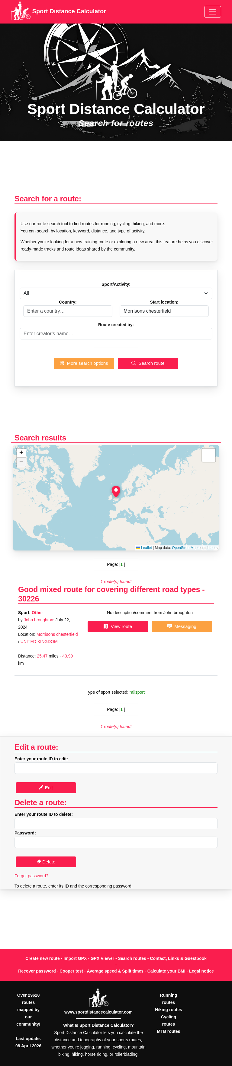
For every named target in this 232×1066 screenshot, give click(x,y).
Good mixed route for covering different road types (109, 589)
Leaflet (144, 548)
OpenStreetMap (185, 548)
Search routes (132, 958)
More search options (84, 363)
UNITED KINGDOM (39, 641)
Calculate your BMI (166, 971)
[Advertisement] (116, 171)
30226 (28, 598)
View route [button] (118, 626)
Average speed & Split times (115, 971)
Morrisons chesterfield (57, 634)
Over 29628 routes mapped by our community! (28, 1010)
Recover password (37, 971)
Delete (46, 861)
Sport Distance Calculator (58, 12)
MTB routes (168, 1031)
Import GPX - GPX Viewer (88, 958)
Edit (46, 787)
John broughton (38, 619)
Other (37, 612)
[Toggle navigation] (212, 12)
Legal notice (201, 971)
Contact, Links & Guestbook (178, 958)
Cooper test (71, 971)
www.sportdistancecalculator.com (98, 1012)
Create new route (42, 958)
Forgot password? (31, 875)
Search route (147, 363)
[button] (116, 492)
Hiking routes (168, 1009)
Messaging (181, 626)
